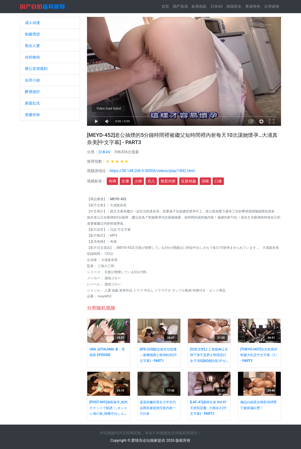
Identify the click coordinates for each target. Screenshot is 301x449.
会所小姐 (32, 80)
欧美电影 (199, 6)
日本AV (216, 6)
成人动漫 (32, 22)
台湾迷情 (271, 6)
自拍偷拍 (32, 57)
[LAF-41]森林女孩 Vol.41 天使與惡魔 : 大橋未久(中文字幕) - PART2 (208, 408)
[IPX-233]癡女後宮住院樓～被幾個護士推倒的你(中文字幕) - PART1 (158, 355)
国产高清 (180, 6)
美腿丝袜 (32, 114)
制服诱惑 (32, 34)
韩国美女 (234, 6)
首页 (166, 6)
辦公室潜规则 (36, 68)
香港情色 (252, 6)
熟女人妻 (32, 45)
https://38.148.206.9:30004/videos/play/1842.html (152, 171)
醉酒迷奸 (32, 91)
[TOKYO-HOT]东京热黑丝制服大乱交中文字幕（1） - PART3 (259, 355)
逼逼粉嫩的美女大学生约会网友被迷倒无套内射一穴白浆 (158, 408)
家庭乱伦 (32, 103)
